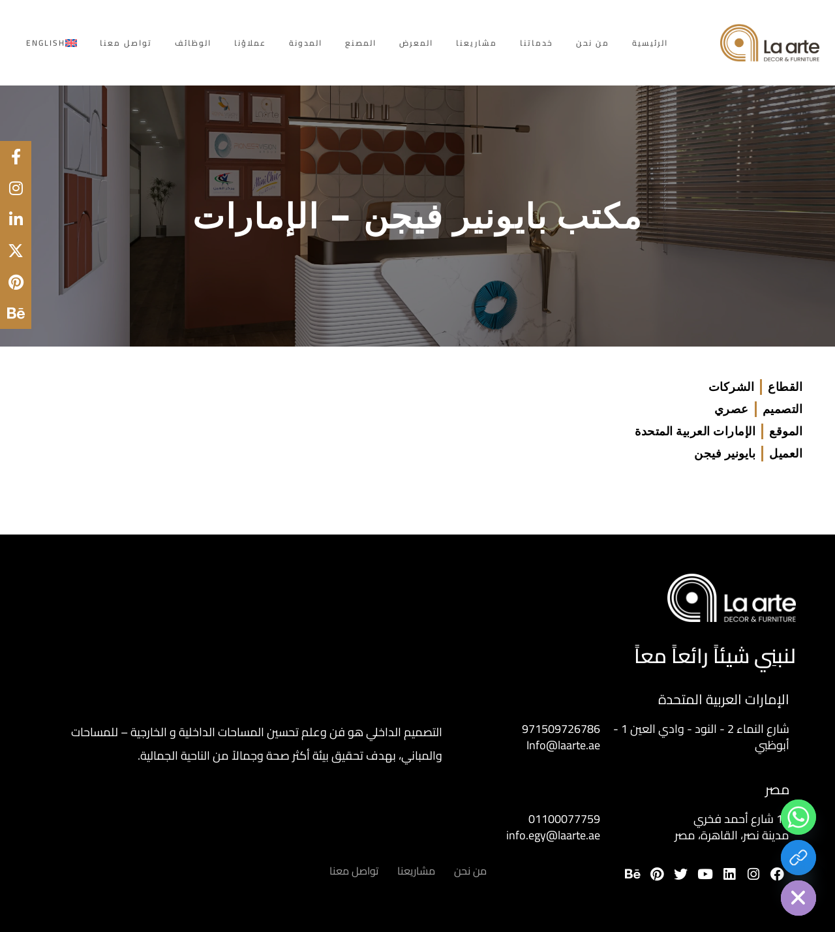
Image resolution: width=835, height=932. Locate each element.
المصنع (360, 42)
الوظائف (193, 42)
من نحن (592, 42)
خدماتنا (536, 42)
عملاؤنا (250, 42)
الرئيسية (650, 42)
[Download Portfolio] (798, 857)
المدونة (305, 42)
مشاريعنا (476, 42)
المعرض (416, 42)
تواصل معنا (126, 42)
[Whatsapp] (798, 817)
